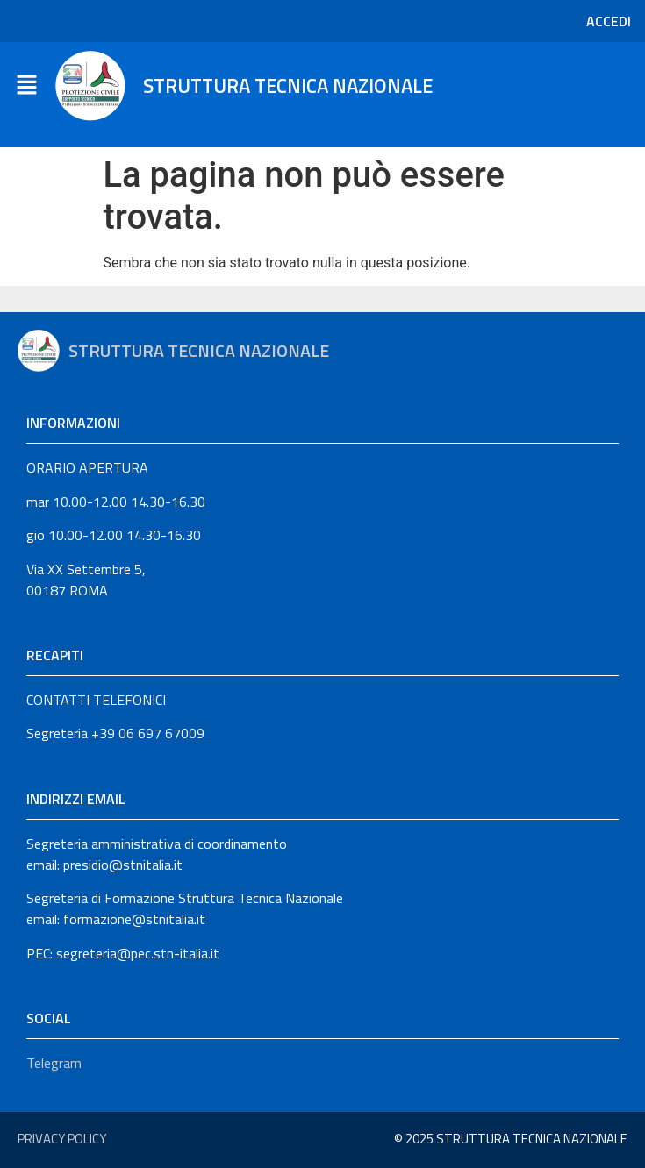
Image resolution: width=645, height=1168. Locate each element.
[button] (26, 86)
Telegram (54, 1062)
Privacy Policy (62, 1139)
